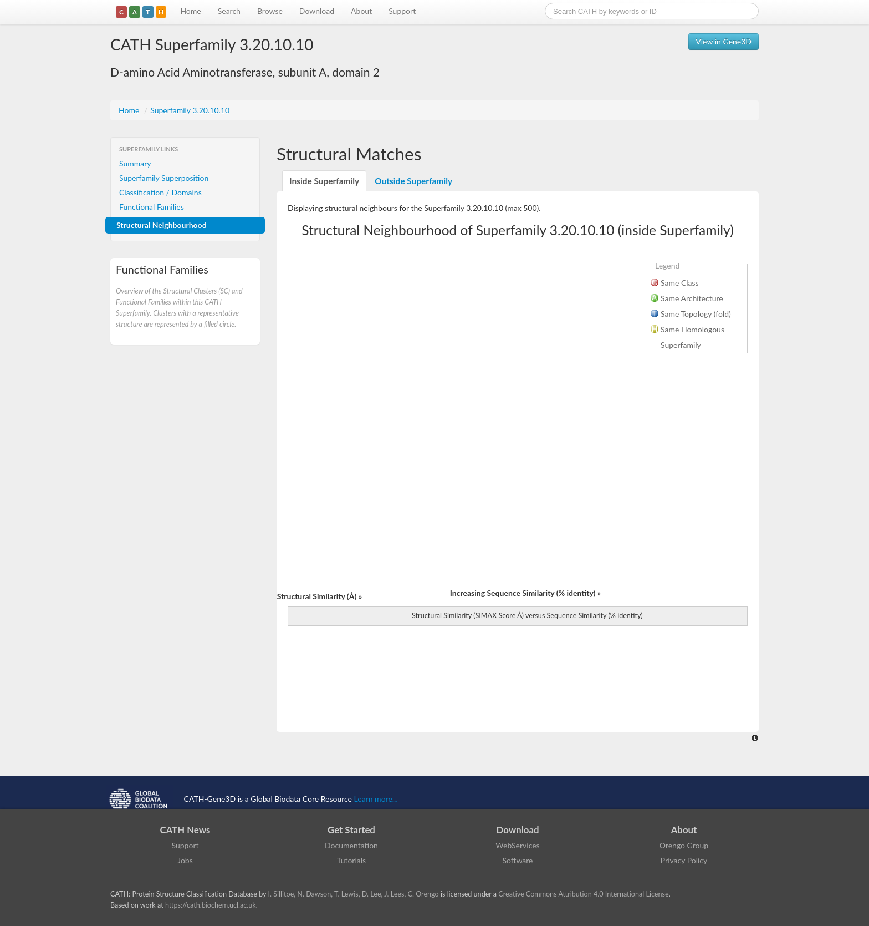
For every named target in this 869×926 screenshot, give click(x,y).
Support (402, 11)
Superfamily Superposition (163, 178)
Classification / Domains (160, 192)
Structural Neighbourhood (161, 225)
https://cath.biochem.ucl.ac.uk (210, 905)
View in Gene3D (724, 41)
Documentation (351, 845)
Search (229, 11)
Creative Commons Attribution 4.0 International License (583, 894)
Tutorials (351, 860)
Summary (135, 163)
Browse (270, 11)
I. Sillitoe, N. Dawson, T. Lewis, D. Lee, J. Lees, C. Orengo (353, 894)
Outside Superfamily (413, 181)
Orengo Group (684, 845)
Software (518, 860)
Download (316, 11)
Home (190, 11)
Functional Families (151, 206)
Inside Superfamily (324, 181)
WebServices (517, 845)
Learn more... (376, 798)
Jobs (185, 860)
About (361, 11)
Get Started (351, 830)
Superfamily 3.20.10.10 (189, 110)
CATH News (185, 830)
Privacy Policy (684, 860)
